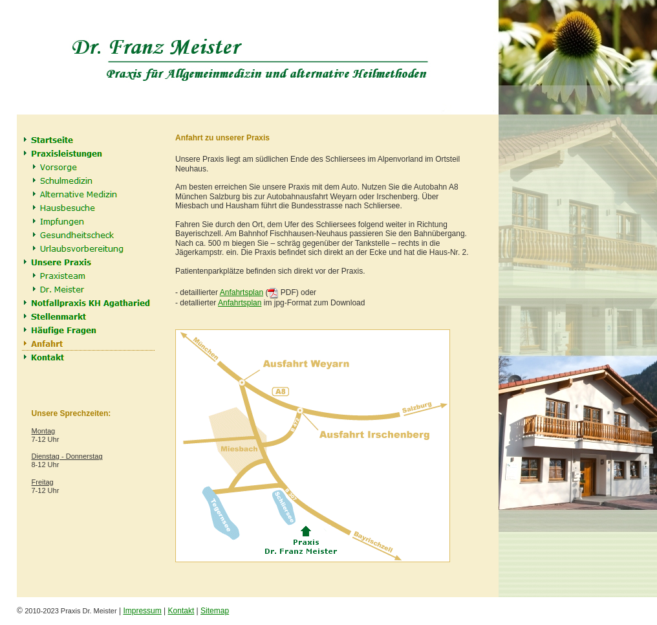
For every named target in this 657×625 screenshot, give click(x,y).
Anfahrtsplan (241, 292)
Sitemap (214, 610)
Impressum (142, 610)
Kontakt (181, 610)
